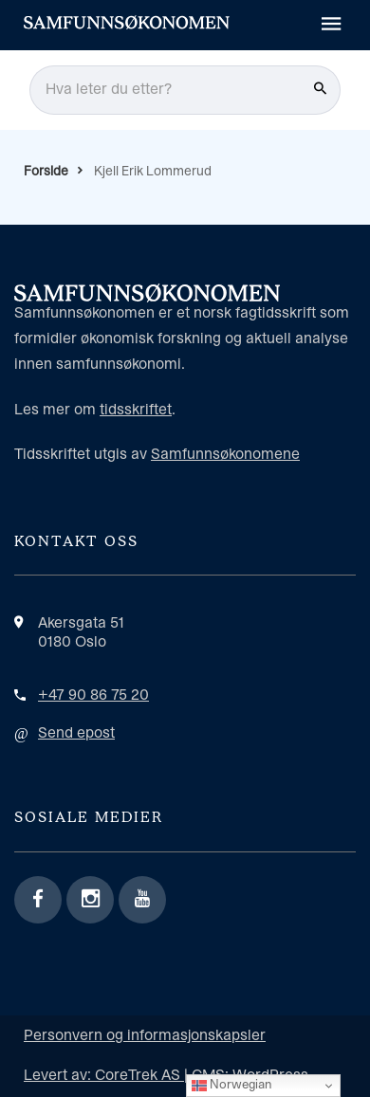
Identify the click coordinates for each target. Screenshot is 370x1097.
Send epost (76, 733)
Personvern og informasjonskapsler (145, 1036)
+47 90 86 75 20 (93, 695)
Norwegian (231, 1085)
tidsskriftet (136, 410)
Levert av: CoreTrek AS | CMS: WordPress (166, 1076)
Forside (46, 171)
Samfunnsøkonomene (225, 455)
